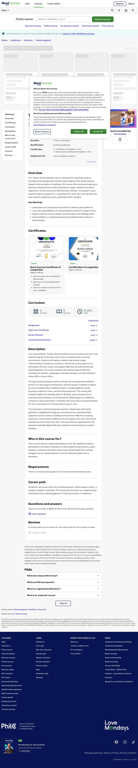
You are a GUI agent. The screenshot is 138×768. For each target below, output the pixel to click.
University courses (90, 26)
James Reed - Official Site (115, 669)
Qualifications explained (11, 689)
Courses (38, 3)
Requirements (11, 142)
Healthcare (16, 40)
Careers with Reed (112, 665)
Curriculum (10, 127)
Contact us (5, 646)
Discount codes (7, 669)
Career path (10, 147)
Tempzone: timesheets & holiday (118, 642)
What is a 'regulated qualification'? (44, 589)
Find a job (40, 646)
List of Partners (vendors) (44, 125)
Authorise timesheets (114, 646)
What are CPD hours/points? (41, 582)
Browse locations (43, 662)
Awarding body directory (11, 685)
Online (4, 40)
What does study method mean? (42, 575)
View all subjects (8, 654)
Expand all (93, 320)
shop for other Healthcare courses (79, 33)
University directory (9, 681)
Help (3, 642)
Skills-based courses (9, 693)
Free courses (108, 26)
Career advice (53, 3)
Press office (75, 654)
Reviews (9, 155)
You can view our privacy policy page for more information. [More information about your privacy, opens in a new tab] (64, 110)
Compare (91, 161)
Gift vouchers (7, 673)
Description (10, 131)
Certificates (10, 122)
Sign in (131, 3)
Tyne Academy (120, 134)
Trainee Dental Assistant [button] (63, 340)
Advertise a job (42, 673)
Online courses (51, 26)
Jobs (27, 3)
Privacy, (116, 753)
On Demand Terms (8, 701)
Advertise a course (9, 705)
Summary (9, 114)
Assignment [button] (63, 325)
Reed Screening (111, 662)
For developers (77, 650)
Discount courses (33, 26)
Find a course (24, 19)
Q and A (8, 151)
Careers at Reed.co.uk (80, 646)
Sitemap (39, 677)
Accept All (98, 131)
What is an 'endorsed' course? (41, 595)
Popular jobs (41, 654)
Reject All (79, 131)
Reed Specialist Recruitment (116, 650)
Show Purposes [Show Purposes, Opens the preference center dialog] (42, 131)
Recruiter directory (44, 650)
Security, (108, 753)
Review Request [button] (63, 335)
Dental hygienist (43, 40)
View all (63, 603)
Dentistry (28, 40)
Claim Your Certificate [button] (63, 330)
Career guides (7, 697)
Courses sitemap (8, 709)
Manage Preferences (94, 753)
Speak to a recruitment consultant (119, 681)
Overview (9, 118)
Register (120, 3)
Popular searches (43, 657)
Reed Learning (111, 654)
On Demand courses (69, 26)
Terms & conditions (128, 753)
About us (74, 642)
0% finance (5, 677)
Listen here (25, 751)
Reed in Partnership (113, 657)
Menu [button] (6, 10)
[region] (70, 107)
